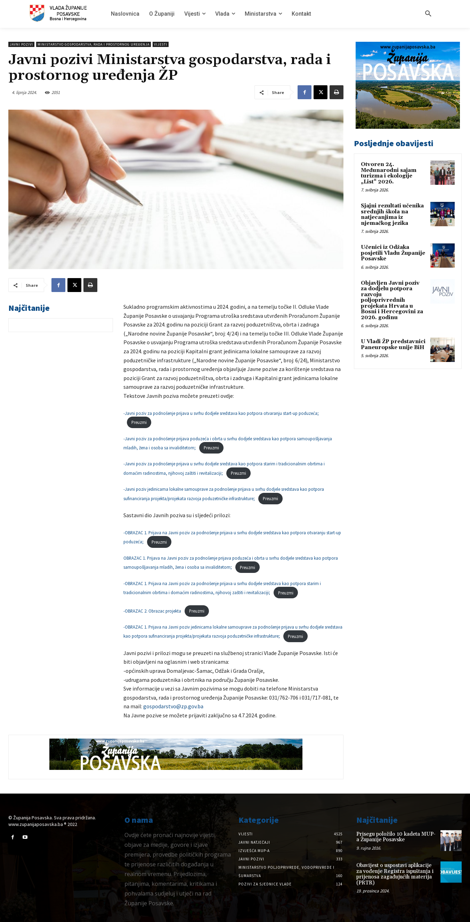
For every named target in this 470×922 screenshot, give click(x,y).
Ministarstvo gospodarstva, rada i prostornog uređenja (93, 44)
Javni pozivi (21, 44)
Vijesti (161, 44)
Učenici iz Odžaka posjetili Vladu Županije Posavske (393, 253)
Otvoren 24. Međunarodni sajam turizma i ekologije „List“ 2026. (388, 173)
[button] (428, 14)
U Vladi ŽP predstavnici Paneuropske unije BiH (393, 344)
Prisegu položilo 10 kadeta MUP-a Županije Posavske (396, 837)
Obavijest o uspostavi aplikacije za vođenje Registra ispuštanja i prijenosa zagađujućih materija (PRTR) (394, 874)
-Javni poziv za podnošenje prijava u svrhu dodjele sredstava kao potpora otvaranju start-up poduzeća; (221, 413)
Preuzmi (139, 422)
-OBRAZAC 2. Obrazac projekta (152, 611)
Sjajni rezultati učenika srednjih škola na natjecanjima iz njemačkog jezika (392, 215)
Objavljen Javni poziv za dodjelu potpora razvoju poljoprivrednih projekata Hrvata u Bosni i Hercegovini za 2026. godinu (392, 300)
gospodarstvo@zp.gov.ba (173, 706)
